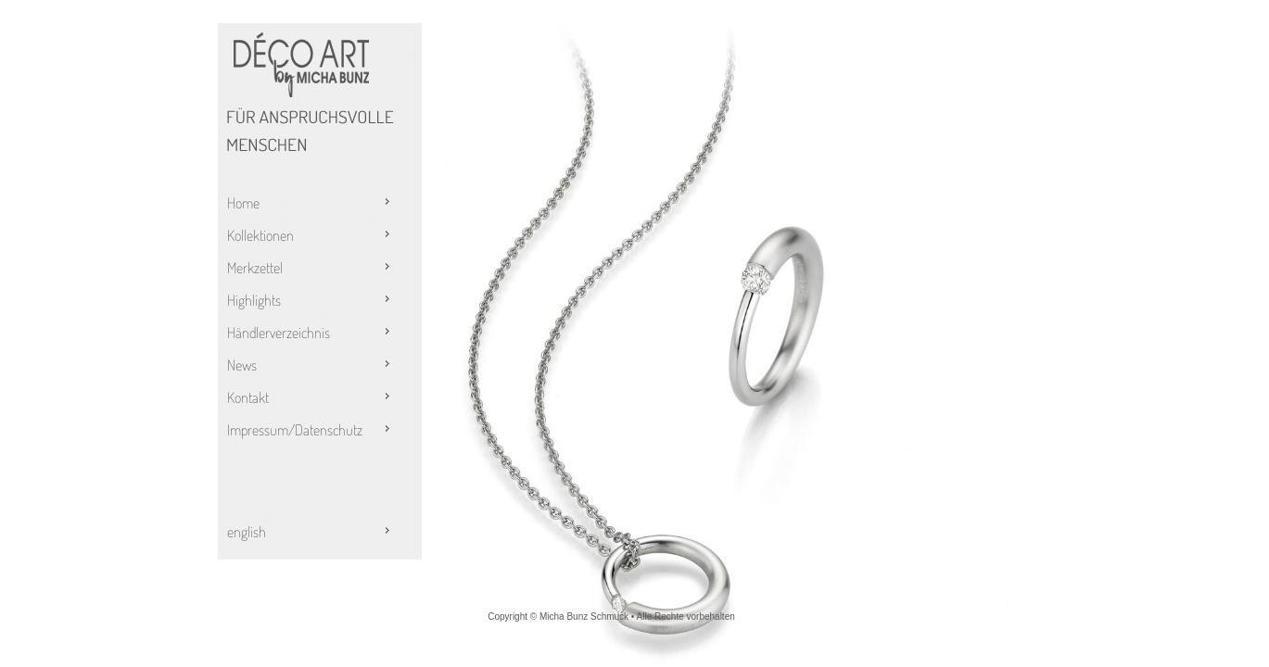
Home (310, 203)
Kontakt (310, 397)
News (310, 365)
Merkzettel (310, 267)
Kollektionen (310, 235)
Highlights (310, 300)
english (310, 531)
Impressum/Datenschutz (310, 430)
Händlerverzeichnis (310, 332)
